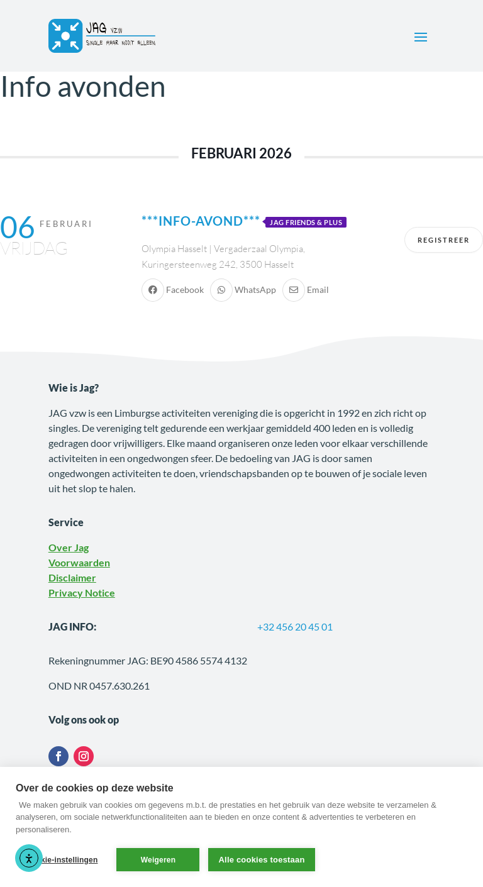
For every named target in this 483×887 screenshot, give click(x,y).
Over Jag (68, 547)
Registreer (444, 240)
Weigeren (158, 860)
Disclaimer (72, 577)
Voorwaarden (79, 562)
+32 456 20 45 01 (295, 626)
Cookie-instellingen (61, 860)
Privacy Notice (81, 592)
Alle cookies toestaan (261, 859)
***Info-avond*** (201, 220)
